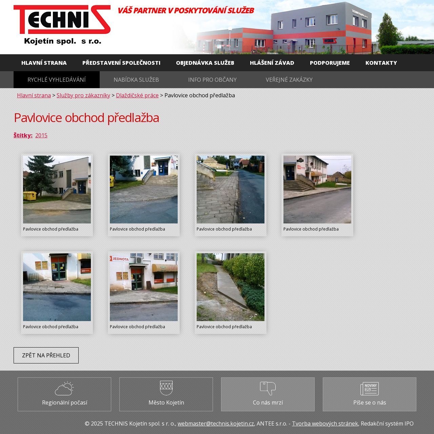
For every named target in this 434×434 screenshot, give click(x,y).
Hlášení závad (272, 62)
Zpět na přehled (46, 355)
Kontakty (381, 62)
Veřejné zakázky (289, 79)
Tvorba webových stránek (325, 423)
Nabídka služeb (136, 79)
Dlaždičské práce (137, 95)
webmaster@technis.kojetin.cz (216, 423)
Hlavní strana (44, 62)
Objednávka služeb (205, 62)
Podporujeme (330, 62)
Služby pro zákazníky (83, 95)
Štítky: (23, 135)
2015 (41, 135)
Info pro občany (212, 79)
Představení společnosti (121, 62)
